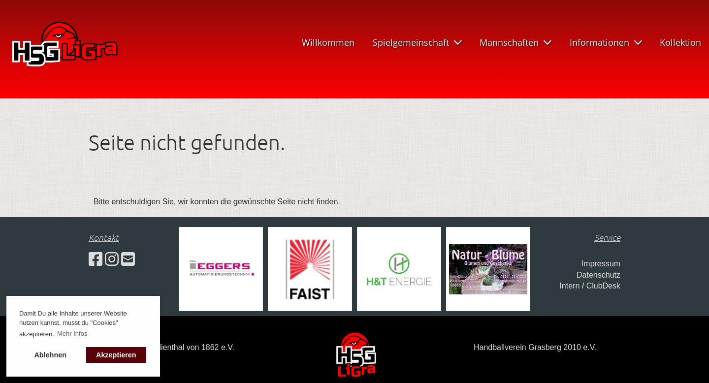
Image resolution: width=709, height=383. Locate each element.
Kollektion (680, 42)
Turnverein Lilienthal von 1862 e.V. (174, 347)
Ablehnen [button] (50, 355)
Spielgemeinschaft (417, 42)
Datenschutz (598, 275)
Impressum (600, 263)
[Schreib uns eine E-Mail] (128, 259)
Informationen (606, 42)
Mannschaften (515, 42)
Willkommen (328, 42)
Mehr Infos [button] (72, 333)
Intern (569, 286)
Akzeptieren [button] (116, 355)
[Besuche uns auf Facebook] (95, 259)
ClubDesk (603, 286)
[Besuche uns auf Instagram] (112, 259)
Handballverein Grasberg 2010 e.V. (535, 347)
